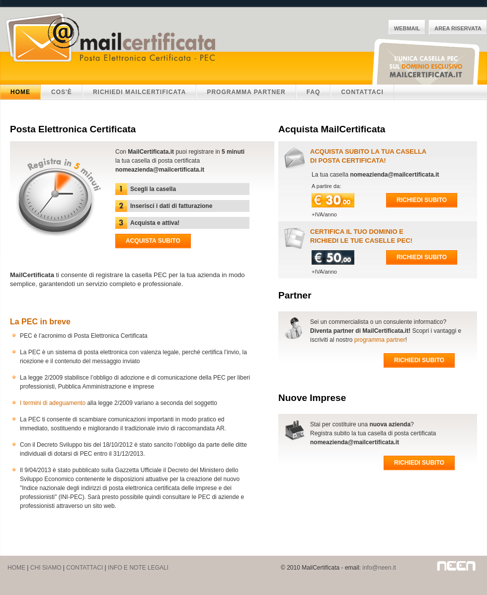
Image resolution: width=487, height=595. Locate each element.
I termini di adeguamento (52, 402)
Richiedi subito (422, 200)
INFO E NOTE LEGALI (138, 567)
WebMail (407, 28)
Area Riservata (458, 28)
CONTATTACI (84, 567)
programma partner (380, 339)
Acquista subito (153, 240)
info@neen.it (379, 567)
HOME (16, 567)
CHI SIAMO (46, 567)
